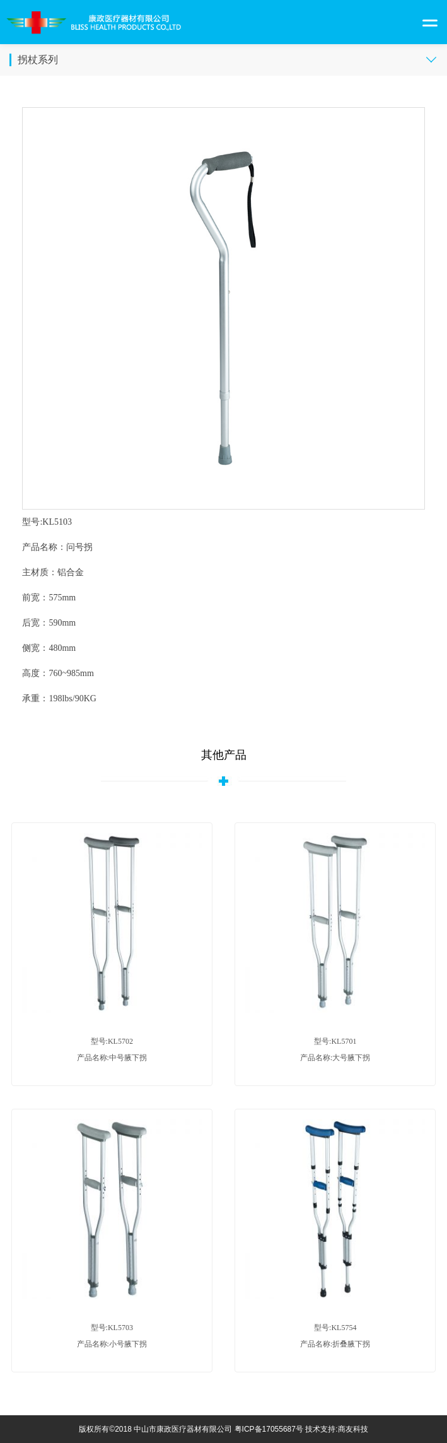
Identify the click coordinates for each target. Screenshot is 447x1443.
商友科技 (353, 1429)
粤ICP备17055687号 (269, 1429)
